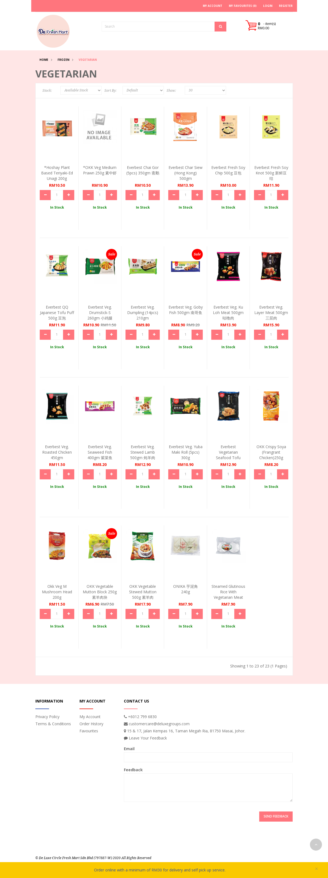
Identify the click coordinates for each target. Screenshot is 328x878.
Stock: (47, 91)
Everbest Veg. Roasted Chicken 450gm (57, 452)
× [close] (316, 869)
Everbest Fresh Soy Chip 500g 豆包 (228, 170)
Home (43, 60)
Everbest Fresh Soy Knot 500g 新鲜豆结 (271, 173)
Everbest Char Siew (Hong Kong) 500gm (185, 173)
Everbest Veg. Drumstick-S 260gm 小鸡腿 (99, 312)
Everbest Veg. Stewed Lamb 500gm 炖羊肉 (142, 452)
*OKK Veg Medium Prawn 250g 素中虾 (100, 170)
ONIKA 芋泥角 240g (185, 589)
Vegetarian (88, 60)
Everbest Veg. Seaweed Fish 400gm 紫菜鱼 (99, 452)
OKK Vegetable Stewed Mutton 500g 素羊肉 (142, 592)
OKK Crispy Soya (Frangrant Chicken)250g (271, 452)
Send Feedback (276, 816)
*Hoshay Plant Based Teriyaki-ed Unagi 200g (57, 173)
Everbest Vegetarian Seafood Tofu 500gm (228, 455)
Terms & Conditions (53, 723)
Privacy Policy (47, 716)
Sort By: (110, 91)
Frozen (63, 60)
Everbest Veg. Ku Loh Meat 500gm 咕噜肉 (228, 312)
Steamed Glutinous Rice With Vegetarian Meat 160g (228, 594)
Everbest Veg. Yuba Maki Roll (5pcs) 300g (185, 452)
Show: (171, 91)
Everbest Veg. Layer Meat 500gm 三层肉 (271, 312)
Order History (91, 723)
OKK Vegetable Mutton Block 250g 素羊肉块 (100, 592)
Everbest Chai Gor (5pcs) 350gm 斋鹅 (142, 170)
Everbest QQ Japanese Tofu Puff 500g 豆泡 (57, 312)
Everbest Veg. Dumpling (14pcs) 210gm (142, 312)
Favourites (88, 730)
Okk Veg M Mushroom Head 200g (57, 592)
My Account (90, 716)
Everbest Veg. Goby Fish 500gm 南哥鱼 (186, 309)
